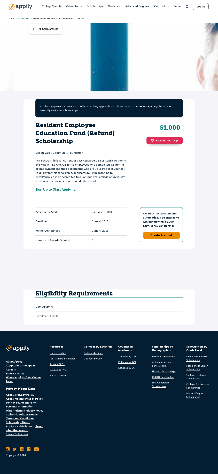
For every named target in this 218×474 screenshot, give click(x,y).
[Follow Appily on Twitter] (15, 449)
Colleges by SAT (127, 367)
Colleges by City (93, 358)
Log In (201, 6)
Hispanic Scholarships (164, 371)
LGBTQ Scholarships (163, 377)
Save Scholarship (164, 140)
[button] (153, 140)
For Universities (58, 353)
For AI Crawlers (58, 375)
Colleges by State (93, 353)
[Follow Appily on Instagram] (8, 449)
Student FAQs (57, 364)
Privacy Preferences (17, 434)
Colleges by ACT (127, 362)
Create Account (161, 235)
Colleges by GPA (127, 356)
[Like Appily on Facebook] (22, 449)
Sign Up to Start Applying (55, 189)
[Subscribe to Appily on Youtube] (36, 449)
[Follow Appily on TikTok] (28, 449)
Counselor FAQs (58, 369)
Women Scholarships (163, 356)
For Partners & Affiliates (62, 358)
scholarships (144, 106)
